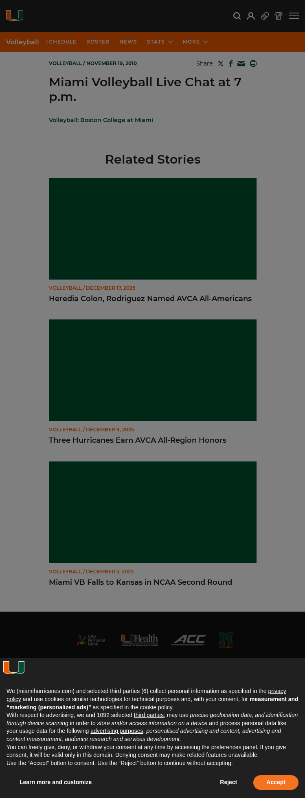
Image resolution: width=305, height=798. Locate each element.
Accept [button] (275, 782)
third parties (149, 715)
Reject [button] (228, 782)
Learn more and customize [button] (56, 782)
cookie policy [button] (156, 707)
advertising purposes (116, 731)
